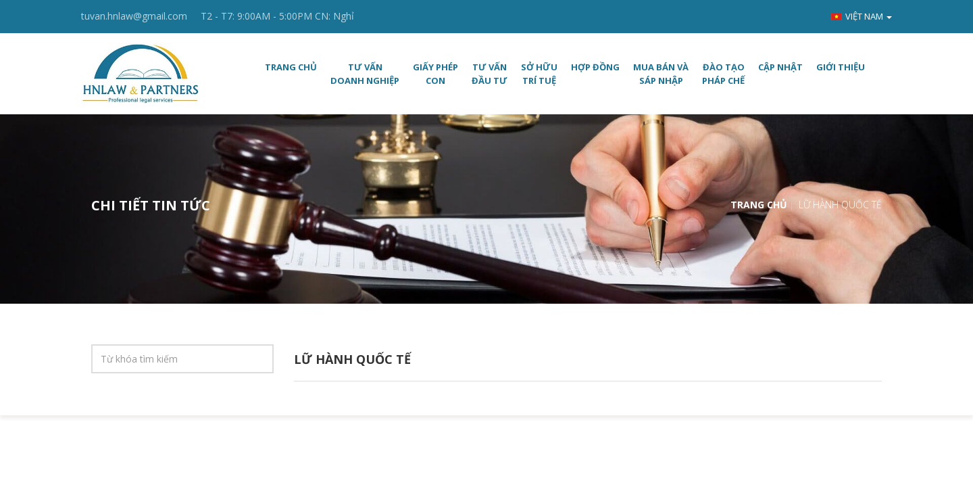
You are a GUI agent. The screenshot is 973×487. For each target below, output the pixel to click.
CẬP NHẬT (780, 67)
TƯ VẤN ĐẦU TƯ (489, 74)
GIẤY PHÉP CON (435, 74)
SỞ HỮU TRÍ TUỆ (539, 74)
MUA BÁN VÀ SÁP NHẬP (661, 74)
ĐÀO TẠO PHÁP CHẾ (723, 74)
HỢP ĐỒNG (595, 67)
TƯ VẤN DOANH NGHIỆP (364, 74)
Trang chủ (291, 67)
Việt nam (861, 16)
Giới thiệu (840, 67)
